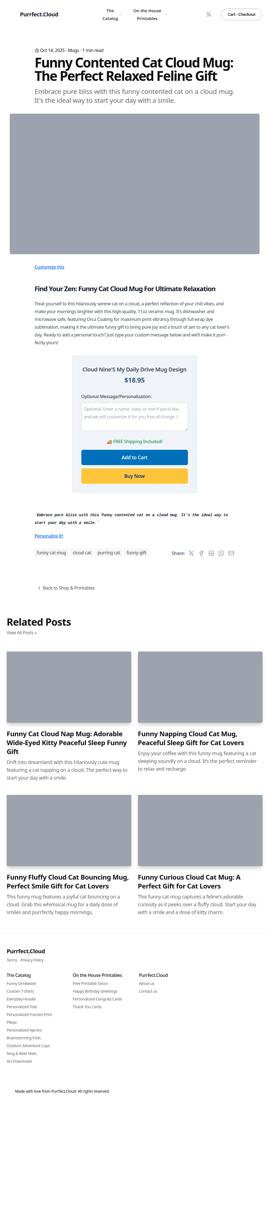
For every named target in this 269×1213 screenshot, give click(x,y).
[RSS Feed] (208, 14)
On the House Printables (150, 14)
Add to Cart (134, 566)
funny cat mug (51, 862)
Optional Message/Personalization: (116, 506)
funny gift (136, 862)
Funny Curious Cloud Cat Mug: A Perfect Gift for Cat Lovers (189, 1191)
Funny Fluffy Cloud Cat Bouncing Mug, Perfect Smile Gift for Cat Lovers (68, 1191)
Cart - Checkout (241, 14)
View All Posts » (22, 942)
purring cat (109, 862)
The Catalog (112, 14)
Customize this (49, 376)
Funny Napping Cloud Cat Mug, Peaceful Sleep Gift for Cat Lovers (191, 1048)
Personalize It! (49, 845)
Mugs (73, 50)
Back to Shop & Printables (65, 897)
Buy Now (134, 585)
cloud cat (82, 862)
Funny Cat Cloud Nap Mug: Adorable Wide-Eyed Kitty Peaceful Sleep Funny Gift (67, 1052)
